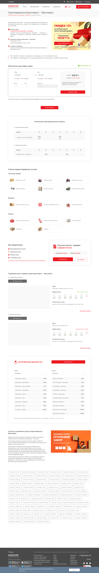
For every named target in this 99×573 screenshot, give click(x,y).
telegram (87, 563)
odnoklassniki (90, 563)
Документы (72, 557)
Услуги (25, 6)
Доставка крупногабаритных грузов (42, 560)
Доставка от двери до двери (40, 557)
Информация (45, 6)
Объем (15, 83)
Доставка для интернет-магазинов (41, 562)
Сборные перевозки (38, 555)
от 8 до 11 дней (75, 78)
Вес (26, 83)
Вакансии (55, 562)
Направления (56, 6)
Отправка (16, 370)
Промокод (39, 83)
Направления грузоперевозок (60, 564)
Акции (54, 557)
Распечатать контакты (85, 310)
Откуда (15, 72)
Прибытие (54, 370)
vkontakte (84, 563)
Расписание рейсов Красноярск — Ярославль (21, 31)
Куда (38, 72)
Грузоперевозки (34, 6)
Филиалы (55, 560)
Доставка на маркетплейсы (40, 558)
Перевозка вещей (38, 564)
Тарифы (55, 558)
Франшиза (72, 558)
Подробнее (22, 570)
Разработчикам (73, 562)
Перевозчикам (73, 560)
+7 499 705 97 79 (85, 555)
